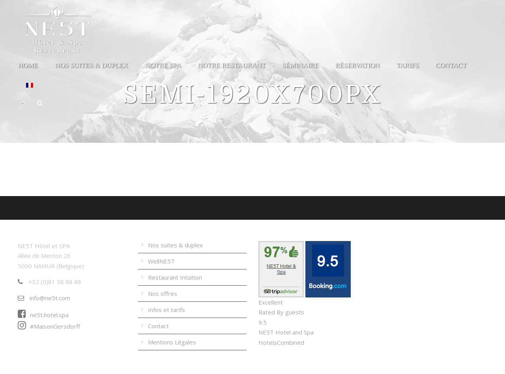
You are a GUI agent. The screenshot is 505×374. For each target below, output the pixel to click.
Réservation (357, 65)
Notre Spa (163, 65)
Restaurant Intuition (175, 277)
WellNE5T (161, 261)
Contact (451, 65)
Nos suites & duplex (91, 65)
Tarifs (407, 65)
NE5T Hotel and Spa (286, 332)
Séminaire (300, 65)
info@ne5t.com (44, 298)
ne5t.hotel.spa (43, 315)
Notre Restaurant (232, 65)
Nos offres (162, 293)
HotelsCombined (281, 342)
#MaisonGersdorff (49, 326)
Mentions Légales (172, 342)
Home (28, 65)
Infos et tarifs (166, 310)
